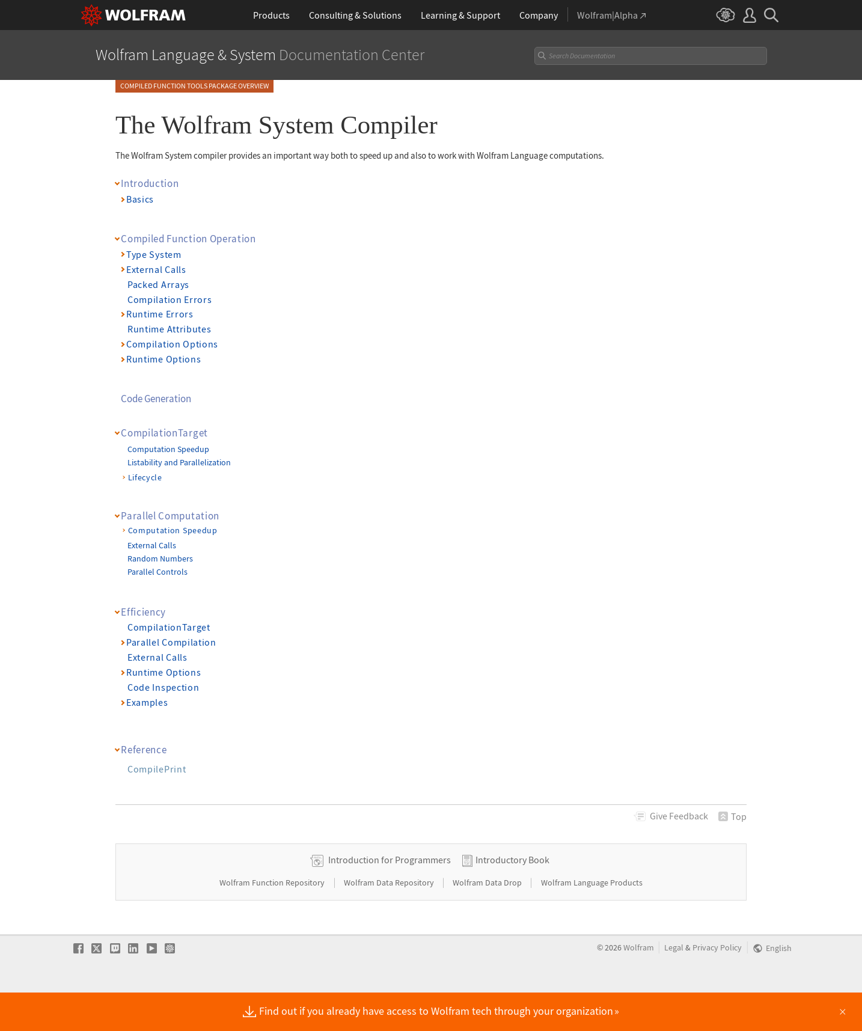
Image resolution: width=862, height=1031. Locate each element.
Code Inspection (163, 687)
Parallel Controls (157, 571)
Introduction (150, 183)
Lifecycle (145, 477)
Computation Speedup (168, 449)
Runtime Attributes (169, 329)
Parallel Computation (170, 515)
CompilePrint (156, 769)
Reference (144, 749)
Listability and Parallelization (179, 462)
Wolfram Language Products (592, 921)
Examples (147, 702)
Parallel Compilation (171, 642)
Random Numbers (160, 558)
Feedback (679, 816)
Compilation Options (172, 344)
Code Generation (156, 398)
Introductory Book (512, 898)
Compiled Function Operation (188, 238)
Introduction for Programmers (389, 898)
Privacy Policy (717, 986)
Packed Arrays (158, 284)
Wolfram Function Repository (272, 921)
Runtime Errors (160, 314)
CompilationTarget (164, 432)
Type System (154, 254)
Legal (673, 986)
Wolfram (638, 986)
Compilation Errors (169, 299)
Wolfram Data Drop (488, 921)
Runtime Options (163, 359)
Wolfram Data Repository (390, 921)
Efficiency (143, 612)
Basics (140, 199)
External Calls (156, 269)
